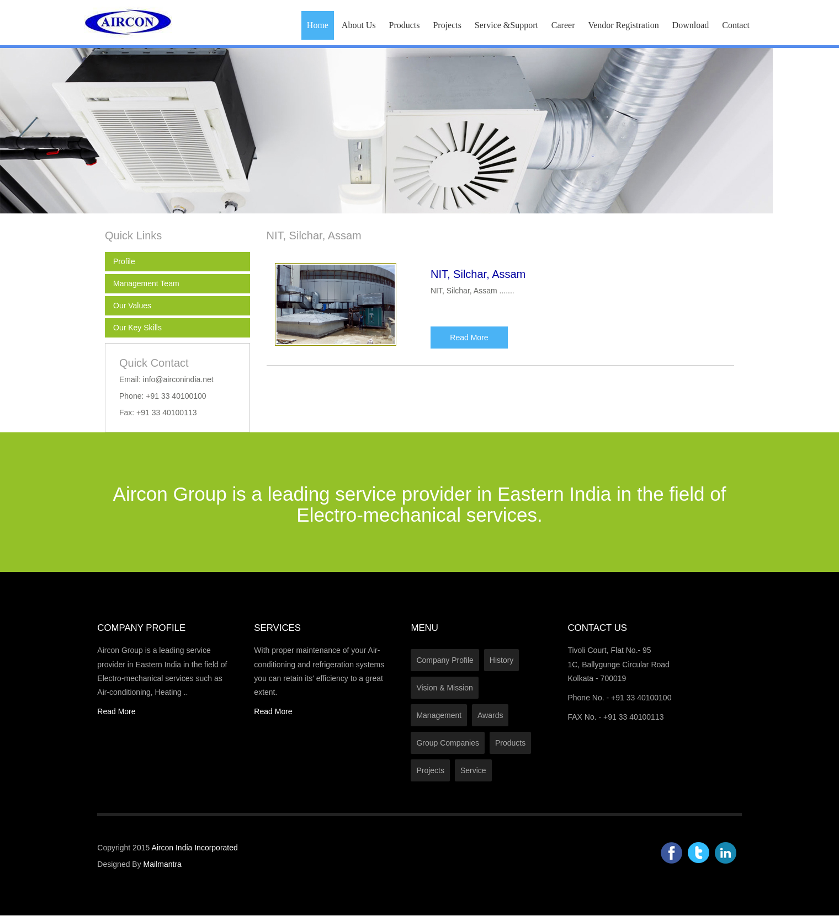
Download (690, 25)
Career (563, 25)
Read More (469, 337)
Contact (736, 25)
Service (473, 770)
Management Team (146, 283)
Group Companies (447, 742)
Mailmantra (163, 864)
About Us (359, 25)
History (502, 660)
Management (438, 715)
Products (404, 25)
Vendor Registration (623, 25)
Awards (490, 715)
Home (317, 25)
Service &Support (506, 25)
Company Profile (445, 660)
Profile (124, 261)
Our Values (132, 305)
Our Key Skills (137, 327)
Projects (447, 25)
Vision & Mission (444, 687)
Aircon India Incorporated (194, 847)
